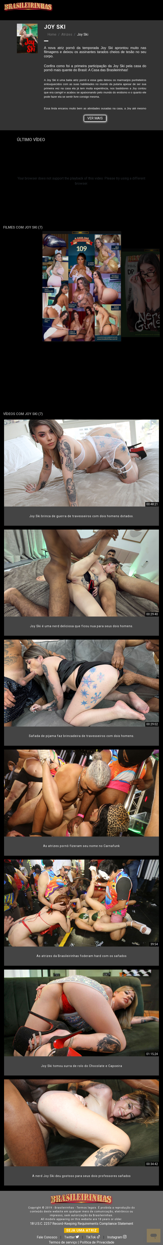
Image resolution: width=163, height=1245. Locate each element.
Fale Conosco (47, 1237)
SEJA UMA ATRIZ (81, 1230)
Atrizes (66, 34)
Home (51, 34)
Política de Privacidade (97, 1242)
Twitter (72, 1237)
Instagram (116, 1237)
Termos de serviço (63, 1242)
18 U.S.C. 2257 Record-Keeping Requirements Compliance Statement (81, 1224)
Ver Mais (95, 118)
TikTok (93, 1237)
